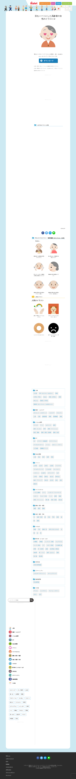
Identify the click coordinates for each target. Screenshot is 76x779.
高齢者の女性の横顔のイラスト (53, 275)
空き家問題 (36, 582)
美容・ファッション (53, 428)
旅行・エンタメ (37, 428)
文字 (40, 594)
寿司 (28, 706)
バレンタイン (56, 469)
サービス (36, 425)
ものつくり (48, 425)
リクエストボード (67, 3)
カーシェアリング (52, 573)
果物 (15, 710)
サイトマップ (8, 775)
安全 (39, 457)
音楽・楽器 (54, 499)
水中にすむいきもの (54, 529)
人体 (35, 416)
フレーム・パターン (54, 590)
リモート (27, 698)
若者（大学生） (53, 397)
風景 (38, 520)
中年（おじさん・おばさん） (46, 393)
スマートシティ (39, 570)
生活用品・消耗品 (54, 549)
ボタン (35, 594)
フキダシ (21, 710)
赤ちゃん (36, 400)
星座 (58, 517)
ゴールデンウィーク (38, 469)
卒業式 (40, 476)
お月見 (35, 465)
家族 (56, 393)
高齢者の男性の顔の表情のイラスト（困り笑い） (53, 293)
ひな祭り (43, 473)
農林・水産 (56, 432)
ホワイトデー (51, 473)
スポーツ (36, 496)
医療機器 (55, 416)
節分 (56, 480)
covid (26, 690)
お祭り (46, 465)
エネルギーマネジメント (40, 573)
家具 (39, 508)
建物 (43, 508)
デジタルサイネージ (38, 444)
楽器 (47, 549)
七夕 (58, 473)
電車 (58, 552)
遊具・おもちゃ (50, 552)
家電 (35, 549)
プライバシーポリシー (10, 772)
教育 (54, 425)
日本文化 (37, 562)
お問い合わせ (8, 769)
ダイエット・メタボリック (40, 412)
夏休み (46, 476)
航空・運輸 (36, 432)
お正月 (40, 465)
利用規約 (58, 3)
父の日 (51, 480)
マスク (23, 714)
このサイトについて (45, 3)
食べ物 (35, 556)
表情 (38, 66)
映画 (60, 496)
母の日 (46, 480)
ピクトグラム (13, 706)
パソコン (48, 444)
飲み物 (40, 556)
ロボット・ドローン (57, 444)
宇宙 (53, 517)
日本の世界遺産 (37, 564)
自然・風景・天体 (39, 514)
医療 (50, 416)
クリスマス (58, 465)
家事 (55, 496)
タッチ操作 (20, 690)
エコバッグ (12, 690)
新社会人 (57, 476)
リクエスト (18, 702)
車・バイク (42, 552)
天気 (49, 517)
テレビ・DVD (43, 496)
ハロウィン (36, 473)
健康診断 (44, 416)
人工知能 (36, 448)
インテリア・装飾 (49, 541)
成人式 (51, 476)
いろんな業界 (38, 422)
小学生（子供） (37, 397)
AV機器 (35, 541)
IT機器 (41, 541)
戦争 (43, 457)
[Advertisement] (48, 86)
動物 (35, 529)
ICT (36, 438)
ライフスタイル (39, 489)
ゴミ (43, 545)
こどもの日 (48, 469)
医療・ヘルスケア (39, 410)
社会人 (45, 397)
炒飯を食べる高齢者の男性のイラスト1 (39, 257)
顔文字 (18, 714)
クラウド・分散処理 (42, 441)
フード (41, 425)
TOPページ (8, 755)
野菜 (27, 710)
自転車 (35, 552)
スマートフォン (53, 441)
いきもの (37, 526)
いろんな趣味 (37, 492)
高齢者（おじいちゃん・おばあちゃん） (45, 68)
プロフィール (13, 698)
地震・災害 (39, 517)
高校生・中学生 (44, 400)
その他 (35, 393)
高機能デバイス (44, 448)
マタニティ (59, 412)
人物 (35, 66)
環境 (52, 457)
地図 (35, 508)
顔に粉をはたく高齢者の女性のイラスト (53, 257)
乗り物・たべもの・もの (41, 538)
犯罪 (48, 457)
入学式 (35, 476)
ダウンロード (48, 61)
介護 (39, 416)
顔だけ (11, 702)
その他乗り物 (58, 545)
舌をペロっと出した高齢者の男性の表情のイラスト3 (39, 275)
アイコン (36, 590)
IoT (34, 441)
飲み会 (60, 499)
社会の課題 (38, 454)
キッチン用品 (37, 545)
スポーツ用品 (50, 545)
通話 (22, 694)
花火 (61, 480)
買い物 (47, 499)
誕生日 (35, 483)
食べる (11, 694)
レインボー (21, 706)
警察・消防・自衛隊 (46, 432)
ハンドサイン (43, 590)
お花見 (51, 465)
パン (11, 710)
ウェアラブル (59, 541)
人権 (35, 457)
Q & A (53, 3)
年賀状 (11, 718)
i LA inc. (41, 768)
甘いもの (12, 714)
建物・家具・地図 (39, 505)
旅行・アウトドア (38, 480)
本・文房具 (40, 549)
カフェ (44, 492)
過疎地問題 (38, 579)
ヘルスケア (51, 412)
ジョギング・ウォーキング (54, 492)
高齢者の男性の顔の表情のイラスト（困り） (39, 293)
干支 (39, 529)
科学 (44, 428)
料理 (24, 702)
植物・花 (44, 529)
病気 (61, 416)
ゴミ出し (21, 698)
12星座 (17, 694)
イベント (37, 462)
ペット (50, 496)
